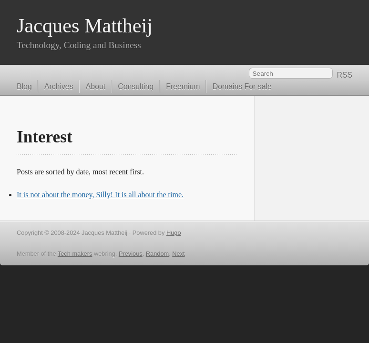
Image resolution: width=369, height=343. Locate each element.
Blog (24, 86)
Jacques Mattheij (85, 25)
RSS (344, 75)
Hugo (173, 232)
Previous (131, 253)
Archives (58, 86)
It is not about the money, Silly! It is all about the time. (100, 195)
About (95, 86)
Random (157, 253)
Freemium (183, 86)
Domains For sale (242, 86)
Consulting (136, 86)
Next (178, 253)
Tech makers (75, 253)
